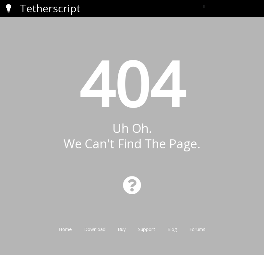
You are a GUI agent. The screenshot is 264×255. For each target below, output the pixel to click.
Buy (122, 224)
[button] (204, 6)
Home (69, 224)
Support (146, 224)
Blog (170, 224)
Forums (193, 224)
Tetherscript (50, 8)
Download (97, 224)
